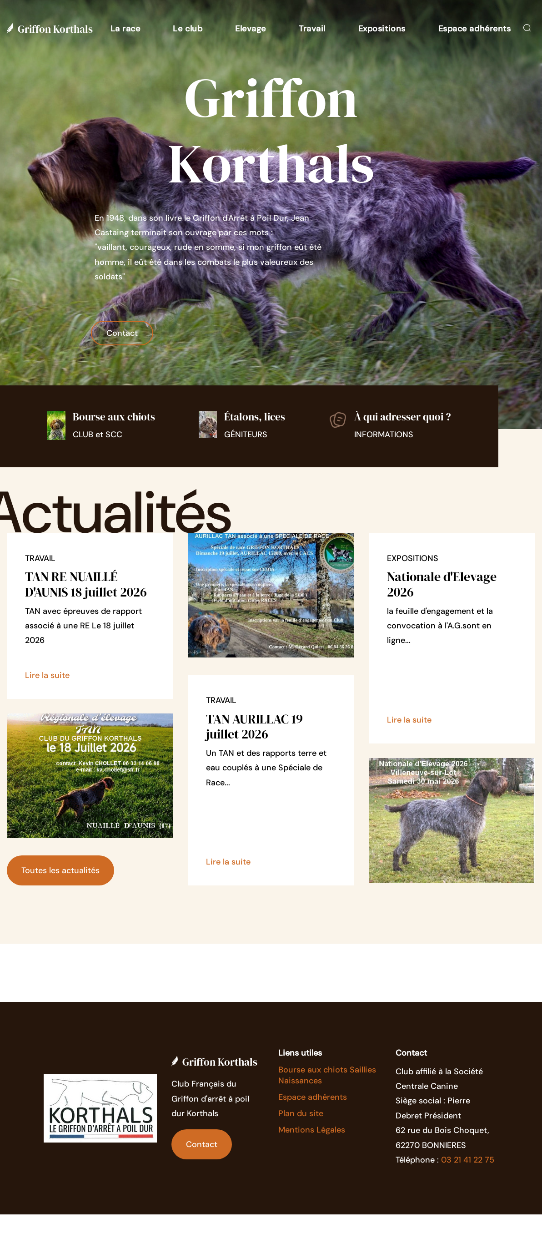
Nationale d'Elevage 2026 (442, 584)
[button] (125, 28)
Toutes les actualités (60, 870)
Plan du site (300, 1113)
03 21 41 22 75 (467, 1159)
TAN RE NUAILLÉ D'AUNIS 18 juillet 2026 (86, 584)
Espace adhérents (312, 1097)
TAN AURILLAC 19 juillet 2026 (254, 726)
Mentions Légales (311, 1129)
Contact (122, 333)
